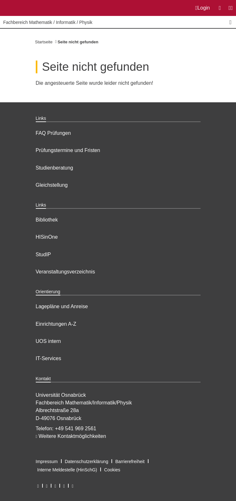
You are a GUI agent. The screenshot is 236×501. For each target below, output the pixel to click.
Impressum (47, 461)
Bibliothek (47, 219)
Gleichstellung (52, 185)
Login (202, 8)
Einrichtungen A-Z (56, 324)
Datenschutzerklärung (86, 461)
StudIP (43, 254)
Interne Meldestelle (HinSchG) (67, 469)
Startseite (44, 42)
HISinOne (47, 237)
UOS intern (48, 341)
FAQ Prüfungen (53, 133)
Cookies (112, 469)
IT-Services (48, 358)
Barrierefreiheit (130, 461)
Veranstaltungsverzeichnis (65, 271)
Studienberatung (54, 168)
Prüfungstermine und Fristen (68, 150)
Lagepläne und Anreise (62, 306)
